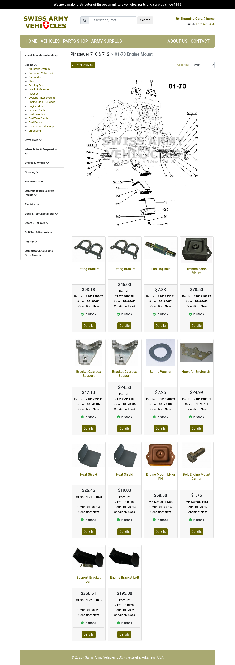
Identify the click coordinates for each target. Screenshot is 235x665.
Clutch (32, 81)
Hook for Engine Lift (196, 372)
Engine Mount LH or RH (160, 476)
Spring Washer (160, 372)
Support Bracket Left (88, 579)
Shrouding (35, 130)
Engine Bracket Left (124, 578)
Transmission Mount (196, 271)
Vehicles (50, 41)
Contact (200, 41)
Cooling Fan (36, 85)
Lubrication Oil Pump (41, 126)
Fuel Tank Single (38, 118)
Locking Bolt (160, 269)
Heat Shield (88, 474)
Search (145, 20)
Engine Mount (37, 106)
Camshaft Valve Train (41, 73)
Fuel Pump (35, 122)
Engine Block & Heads (42, 101)
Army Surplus (106, 41)
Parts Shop (75, 41)
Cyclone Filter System (42, 97)
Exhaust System (38, 110)
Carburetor (35, 77)
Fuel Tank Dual (37, 114)
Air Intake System (39, 68)
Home (31, 41)
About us (177, 41)
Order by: (183, 64)
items (195, 19)
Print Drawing (82, 64)
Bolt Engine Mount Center (196, 476)
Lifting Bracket (88, 269)
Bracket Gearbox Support (88, 374)
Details (88, 326)
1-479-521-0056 (205, 23)
